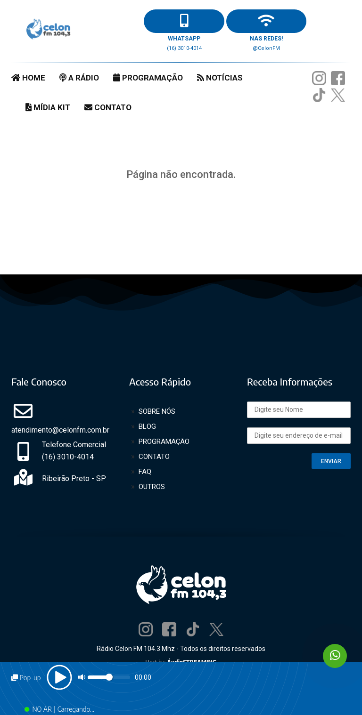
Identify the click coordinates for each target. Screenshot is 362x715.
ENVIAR (331, 461)
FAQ (145, 471)
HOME (28, 77)
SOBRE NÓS (157, 411)
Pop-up (26, 678)
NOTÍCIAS (220, 77)
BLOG (147, 426)
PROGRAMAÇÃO (148, 77)
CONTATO (108, 107)
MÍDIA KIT (47, 107)
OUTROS (152, 486)
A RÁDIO (79, 77)
